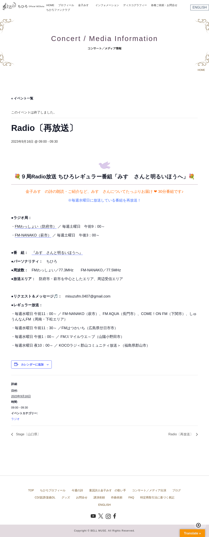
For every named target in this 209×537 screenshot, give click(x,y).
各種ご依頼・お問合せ (164, 5)
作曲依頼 (116, 497)
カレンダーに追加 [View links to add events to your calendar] (32, 364)
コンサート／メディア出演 (149, 490)
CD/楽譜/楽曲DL (45, 497)
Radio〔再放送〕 (181, 434)
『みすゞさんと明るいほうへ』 (57, 253)
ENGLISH (200, 7)
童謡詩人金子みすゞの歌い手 (107, 490)
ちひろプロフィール (53, 490)
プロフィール (66, 5)
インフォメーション (107, 5)
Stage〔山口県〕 (28, 434)
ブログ (176, 490)
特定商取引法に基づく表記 (157, 497)
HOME (50, 5)
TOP (31, 490)
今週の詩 (77, 490)
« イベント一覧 (22, 98)
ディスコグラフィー (135, 5)
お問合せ (81, 497)
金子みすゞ (84, 5)
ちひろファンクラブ (58, 10)
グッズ (65, 497)
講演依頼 (99, 497)
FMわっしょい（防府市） (36, 226)
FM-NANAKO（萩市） (33, 235)
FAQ (131, 497)
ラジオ (15, 419)
